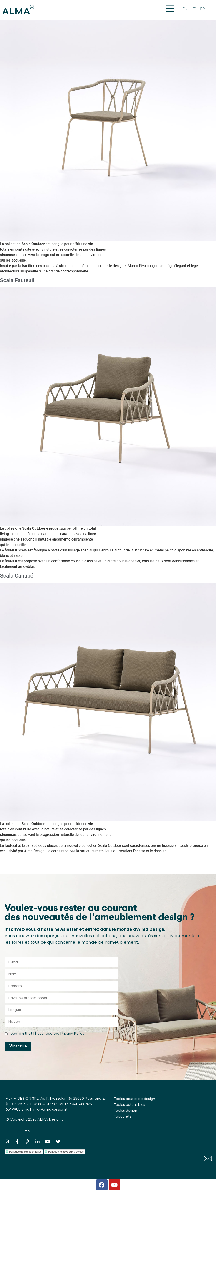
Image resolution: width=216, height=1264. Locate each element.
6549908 (13, 1109)
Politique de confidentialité (25, 1151)
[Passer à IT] (194, 9)
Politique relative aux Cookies (66, 1151)
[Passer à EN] (185, 9)
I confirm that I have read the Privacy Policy (46, 1034)
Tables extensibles (129, 1105)
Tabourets (122, 1116)
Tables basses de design (134, 1099)
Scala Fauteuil (17, 280)
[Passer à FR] (202, 9)
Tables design (125, 1110)
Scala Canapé (16, 576)
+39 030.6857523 (79, 1104)
